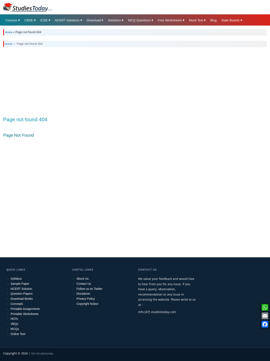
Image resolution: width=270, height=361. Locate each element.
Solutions (114, 20)
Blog (213, 20)
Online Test (18, 334)
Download (94, 20)
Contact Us (84, 283)
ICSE (44, 20)
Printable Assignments (25, 309)
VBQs (14, 324)
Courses (11, 20)
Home (8, 32)
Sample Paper (20, 283)
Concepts (17, 303)
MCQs (15, 329)
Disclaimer (83, 293)
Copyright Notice (88, 303)
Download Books (22, 298)
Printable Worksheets (25, 314)
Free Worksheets (170, 20)
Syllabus (16, 278)
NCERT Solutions (67, 20)
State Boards (230, 20)
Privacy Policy (86, 298)
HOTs (14, 318)
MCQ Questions (139, 20)
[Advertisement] (129, 78)
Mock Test (196, 20)
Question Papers (21, 293)
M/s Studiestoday (42, 353)
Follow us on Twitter (90, 288)
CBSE (28, 20)
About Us (83, 278)
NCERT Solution (21, 288)
